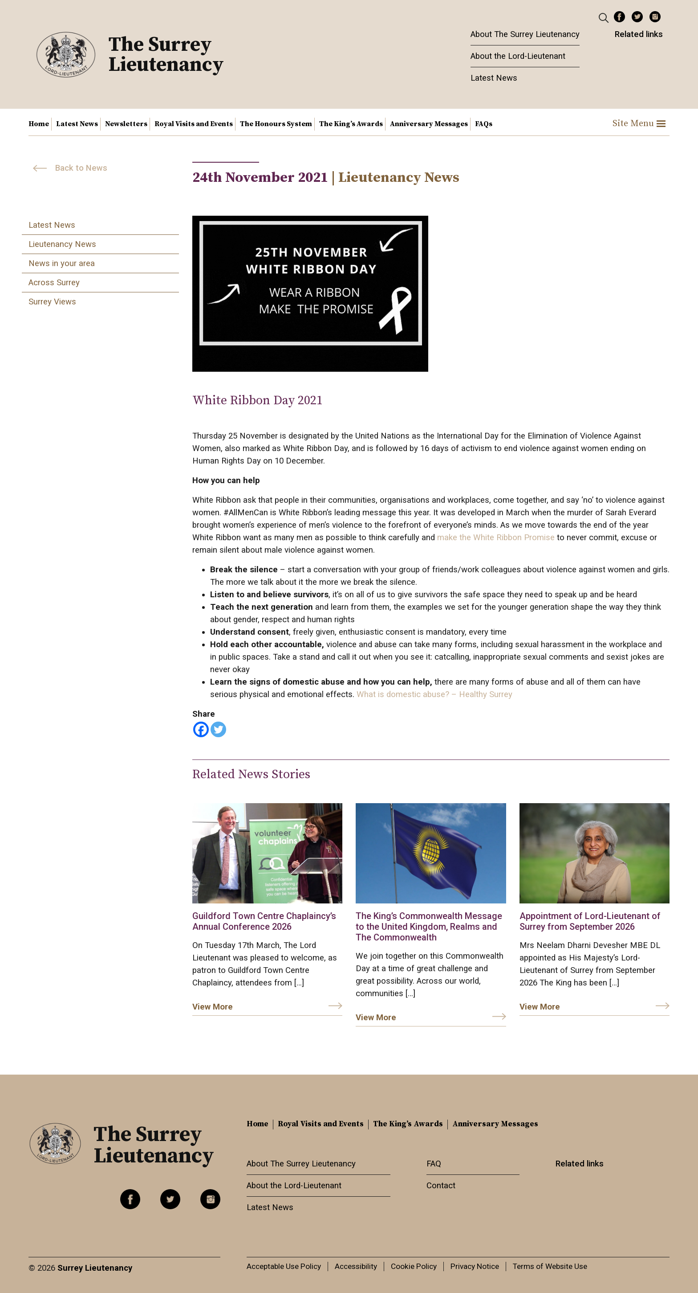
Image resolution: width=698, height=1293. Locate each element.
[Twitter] (218, 729)
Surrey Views (52, 302)
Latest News (494, 78)
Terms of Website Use (550, 1266)
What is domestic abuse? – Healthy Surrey (433, 694)
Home (38, 123)
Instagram (655, 16)
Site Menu (639, 123)
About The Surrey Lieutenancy (525, 34)
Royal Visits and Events (193, 123)
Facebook (619, 16)
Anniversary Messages (429, 123)
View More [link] (212, 1007)
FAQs (483, 123)
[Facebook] (201, 729)
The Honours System (276, 123)
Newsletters (126, 123)
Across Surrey (54, 282)
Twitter (637, 16)
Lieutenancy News (62, 244)
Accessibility (356, 1266)
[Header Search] (605, 17)
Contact (440, 1185)
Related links (639, 34)
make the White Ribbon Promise (495, 537)
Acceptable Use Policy (284, 1266)
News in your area (61, 263)
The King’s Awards (351, 123)
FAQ (433, 1164)
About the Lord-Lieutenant (518, 56)
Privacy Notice (474, 1266)
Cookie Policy (414, 1266)
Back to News (81, 168)
